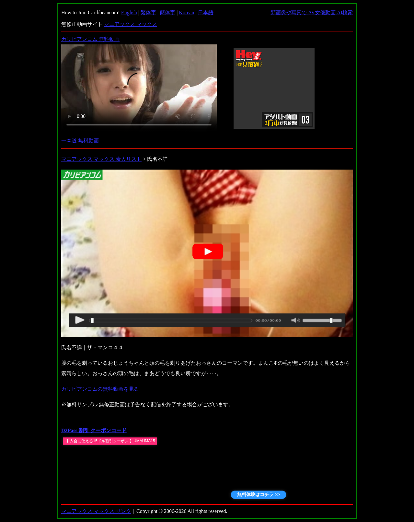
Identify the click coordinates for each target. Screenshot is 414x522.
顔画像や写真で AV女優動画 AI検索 (311, 12)
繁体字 (148, 12)
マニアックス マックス (130, 24)
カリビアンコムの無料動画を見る (100, 389)
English (129, 12)
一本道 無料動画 (80, 140)
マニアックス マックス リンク (96, 511)
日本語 (205, 12)
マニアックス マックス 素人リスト (101, 159)
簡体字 (167, 12)
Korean (186, 12)
